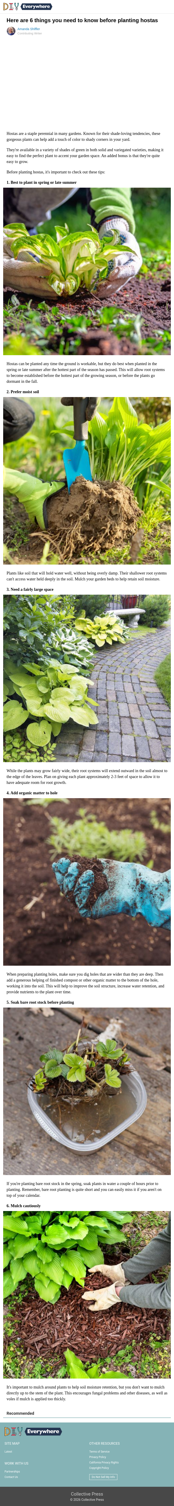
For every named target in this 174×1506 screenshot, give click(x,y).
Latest (8, 1451)
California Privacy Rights (104, 1462)
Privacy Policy (97, 1457)
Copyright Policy (99, 1468)
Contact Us (11, 1477)
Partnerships (12, 1471)
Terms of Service (99, 1451)
